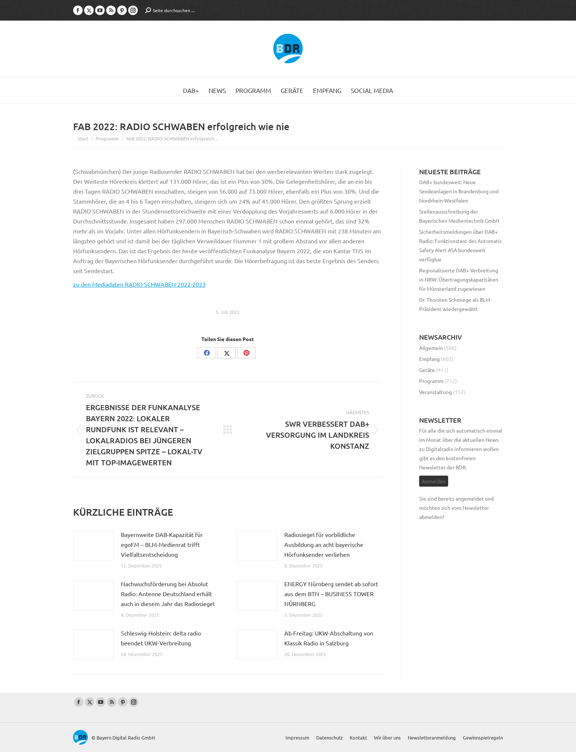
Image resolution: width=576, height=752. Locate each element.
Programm (431, 380)
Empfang (429, 358)
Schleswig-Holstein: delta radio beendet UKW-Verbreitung (161, 638)
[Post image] (93, 546)
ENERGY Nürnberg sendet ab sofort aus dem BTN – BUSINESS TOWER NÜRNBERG (331, 593)
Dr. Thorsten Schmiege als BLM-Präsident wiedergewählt (455, 304)
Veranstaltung (435, 391)
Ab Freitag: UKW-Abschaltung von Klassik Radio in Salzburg (328, 638)
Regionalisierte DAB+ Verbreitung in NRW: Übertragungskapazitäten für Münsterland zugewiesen (458, 279)
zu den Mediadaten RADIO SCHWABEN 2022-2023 (139, 284)
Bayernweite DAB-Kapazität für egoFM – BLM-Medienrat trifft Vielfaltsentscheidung (162, 544)
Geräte (427, 369)
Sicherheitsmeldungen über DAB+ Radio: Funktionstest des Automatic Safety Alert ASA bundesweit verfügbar (460, 245)
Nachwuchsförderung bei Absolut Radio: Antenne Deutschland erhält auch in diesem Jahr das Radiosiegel (168, 593)
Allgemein (431, 347)
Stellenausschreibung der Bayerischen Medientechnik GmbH (459, 216)
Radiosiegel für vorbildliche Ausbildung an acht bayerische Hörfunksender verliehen (323, 544)
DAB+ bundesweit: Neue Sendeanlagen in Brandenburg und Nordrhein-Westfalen (458, 191)
